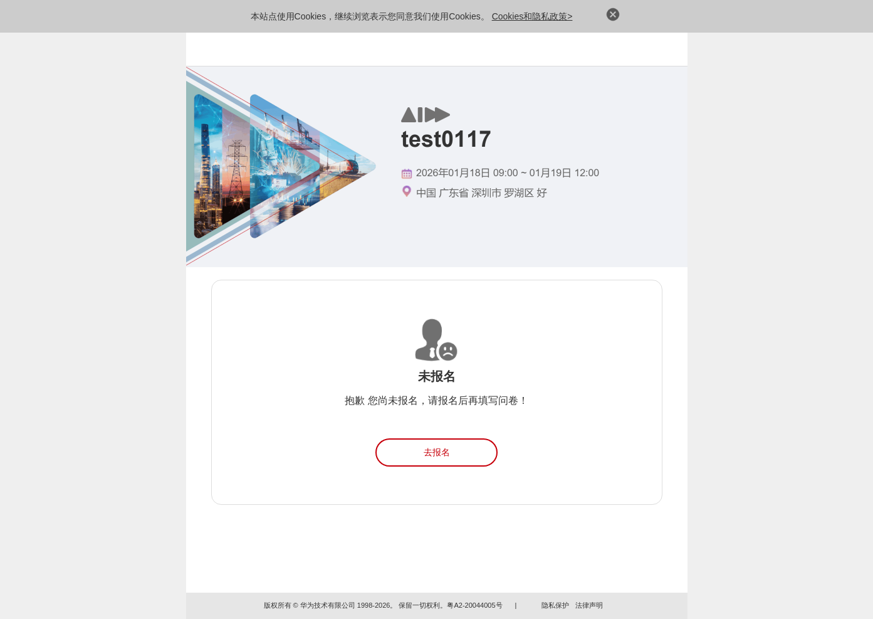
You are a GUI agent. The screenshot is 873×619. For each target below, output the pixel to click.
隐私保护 (555, 605)
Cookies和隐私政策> (532, 16)
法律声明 (589, 605)
